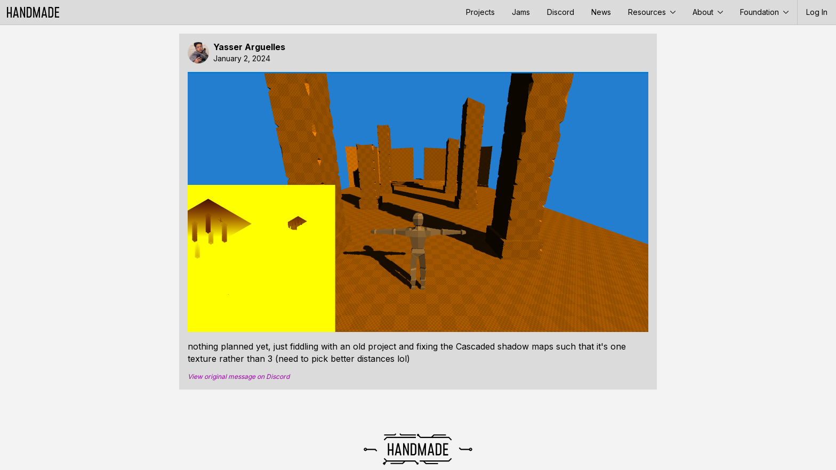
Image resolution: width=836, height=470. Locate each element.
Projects (480, 12)
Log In (816, 12)
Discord (560, 12)
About (708, 12)
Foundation (764, 12)
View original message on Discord (239, 376)
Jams (521, 12)
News (601, 12)
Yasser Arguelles (249, 47)
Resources (652, 12)
